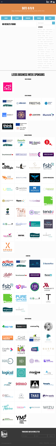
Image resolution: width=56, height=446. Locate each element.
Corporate (51, 37)
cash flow (39, 35)
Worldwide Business (45, 67)
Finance (45, 47)
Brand (47, 31)
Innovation (42, 51)
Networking (40, 59)
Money (43, 57)
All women (42, 31)
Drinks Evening (40, 43)
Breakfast (50, 31)
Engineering (40, 45)
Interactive (48, 51)
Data (38, 41)
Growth (48, 49)
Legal (39, 53)
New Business (45, 59)
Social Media (49, 63)
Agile (38, 31)
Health (52, 49)
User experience (46, 65)
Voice (51, 65)
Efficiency (46, 43)
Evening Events (40, 47)
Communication (41, 37)
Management (47, 55)
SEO (53, 61)
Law (53, 51)
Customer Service (49, 39)
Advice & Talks (49, 29)
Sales (50, 61)
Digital (41, 41)
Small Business (40, 63)
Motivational (48, 57)
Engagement (51, 43)
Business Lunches (41, 33)
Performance (40, 61)
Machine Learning (41, 55)
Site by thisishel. (53, 443)
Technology (40, 65)
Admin (44, 29)
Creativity (39, 39)
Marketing (39, 57)
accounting (40, 29)
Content (46, 37)
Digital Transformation (48, 41)
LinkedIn (42, 53)
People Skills (51, 59)
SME (45, 63)
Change (43, 35)
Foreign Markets (41, 49)
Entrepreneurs (46, 45)
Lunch (46, 53)
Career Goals (47, 33)
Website (39, 67)
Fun (45, 49)
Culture (43, 39)
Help (38, 51)
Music (53, 57)
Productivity (45, 61)
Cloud (47, 35)
